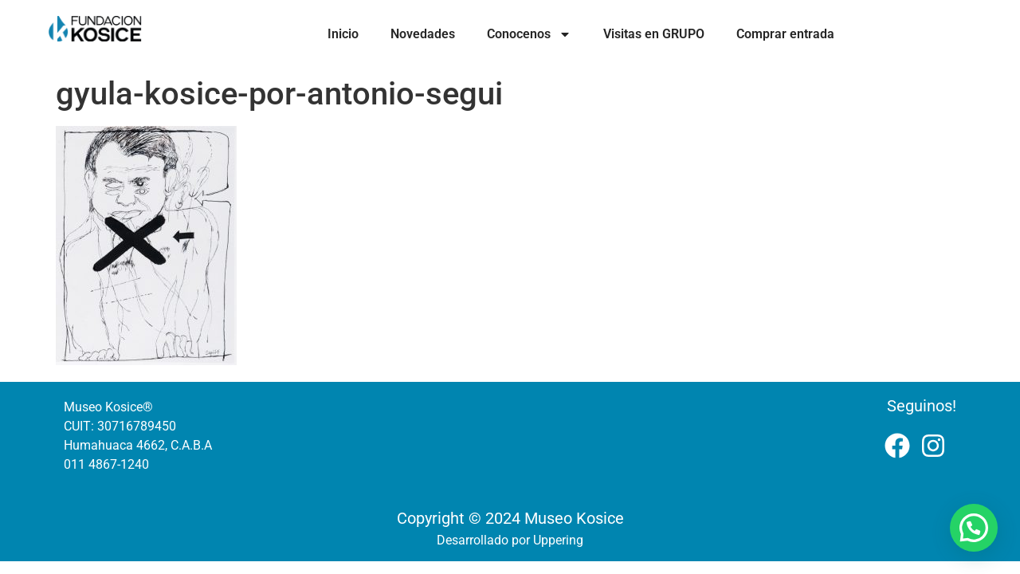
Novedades (422, 33)
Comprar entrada (785, 33)
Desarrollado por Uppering (510, 540)
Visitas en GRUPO (653, 33)
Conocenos (529, 34)
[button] (974, 528)
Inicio (343, 33)
